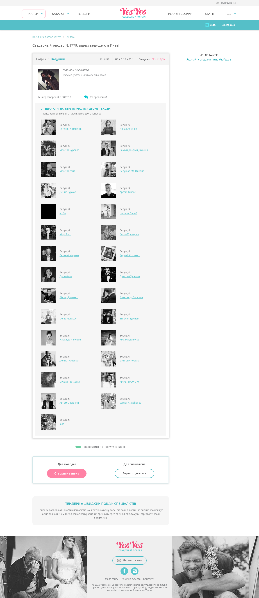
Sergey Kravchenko (130, 402)
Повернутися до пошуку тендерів (103, 447)
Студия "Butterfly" (70, 381)
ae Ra (63, 213)
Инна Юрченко (128, 128)
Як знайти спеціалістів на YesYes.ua (209, 59)
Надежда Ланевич (70, 339)
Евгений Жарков (69, 255)
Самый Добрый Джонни (134, 150)
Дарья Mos (66, 276)
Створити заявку (66, 473)
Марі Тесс (65, 234)
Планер (32, 14)
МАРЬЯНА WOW (129, 381)
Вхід (213, 25)
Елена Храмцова (129, 234)
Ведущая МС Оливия (132, 171)
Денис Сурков (68, 192)
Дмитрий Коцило (129, 360)
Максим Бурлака (69, 150)
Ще (229, 14)
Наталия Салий (128, 213)
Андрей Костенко (130, 255)
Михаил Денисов (129, 339)
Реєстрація (228, 25)
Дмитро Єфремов (130, 276)
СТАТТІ (209, 14)
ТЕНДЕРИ (83, 14)
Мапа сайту (111, 579)
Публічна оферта (130, 579)
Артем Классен (128, 192)
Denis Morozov (68, 318)
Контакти (148, 579)
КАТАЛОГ (58, 14)
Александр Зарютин (131, 297)
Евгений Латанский (71, 128)
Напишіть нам (229, 2)
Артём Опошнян (69, 402)
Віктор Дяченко (69, 297)
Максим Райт (67, 171)
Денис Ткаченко (69, 360)
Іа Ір (62, 424)
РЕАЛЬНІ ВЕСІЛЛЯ (180, 14)
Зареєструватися (134, 473)
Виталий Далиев (129, 318)
